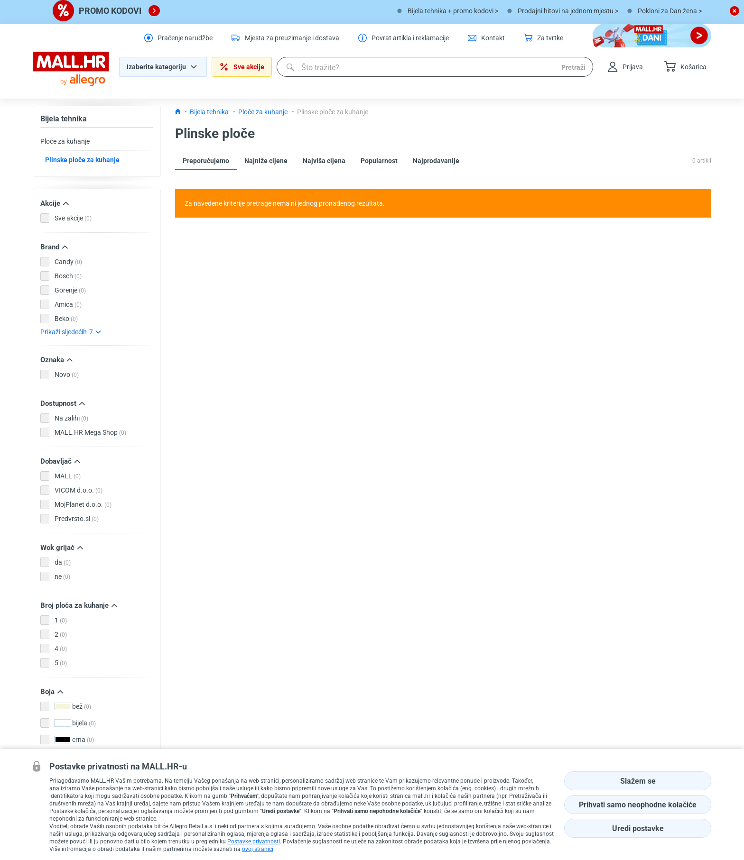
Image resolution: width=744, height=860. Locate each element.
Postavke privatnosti (253, 841)
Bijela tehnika (63, 118)
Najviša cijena (324, 161)
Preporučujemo (206, 161)
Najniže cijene (266, 161)
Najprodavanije (436, 161)
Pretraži (573, 67)
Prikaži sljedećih (70, 332)
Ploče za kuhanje (65, 141)
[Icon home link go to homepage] (178, 112)
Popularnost (379, 161)
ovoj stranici (257, 849)
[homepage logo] (71, 69)
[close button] (734, 11)
